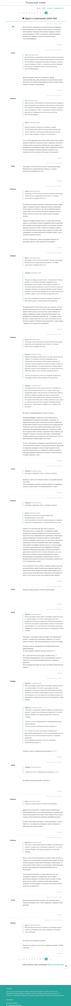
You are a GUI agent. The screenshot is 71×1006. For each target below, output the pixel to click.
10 (46, 13)
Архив (43, 8)
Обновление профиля (14, 1005)
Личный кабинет (13, 1003)
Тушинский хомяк (35, 2)
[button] (66, 966)
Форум (38, 8)
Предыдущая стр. (59, 8)
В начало (49, 8)
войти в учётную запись (56, 964)
